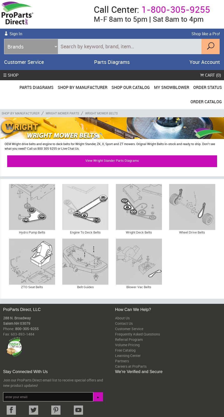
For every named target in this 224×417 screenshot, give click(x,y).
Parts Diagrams (112, 62)
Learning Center (128, 355)
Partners (122, 360)
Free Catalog (125, 350)
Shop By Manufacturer (82, 87)
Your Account (204, 62)
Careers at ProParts (131, 366)
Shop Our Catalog (130, 87)
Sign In (15, 34)
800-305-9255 (27, 328)
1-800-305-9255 (175, 9)
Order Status (207, 87)
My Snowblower (171, 87)
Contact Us (124, 323)
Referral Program (129, 339)
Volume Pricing (127, 344)
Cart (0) (210, 75)
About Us (122, 318)
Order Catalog (206, 102)
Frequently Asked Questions (137, 334)
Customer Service (24, 62)
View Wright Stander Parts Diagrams (112, 160)
